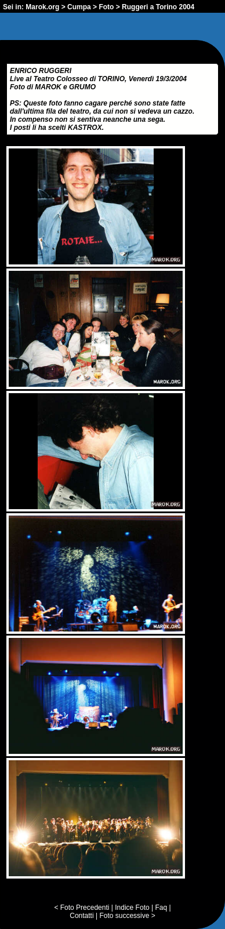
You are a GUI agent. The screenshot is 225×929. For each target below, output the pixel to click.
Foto (106, 7)
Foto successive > (127, 916)
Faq (161, 907)
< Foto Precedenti (81, 907)
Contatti (81, 916)
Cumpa (79, 7)
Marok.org (42, 7)
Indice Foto (132, 907)
